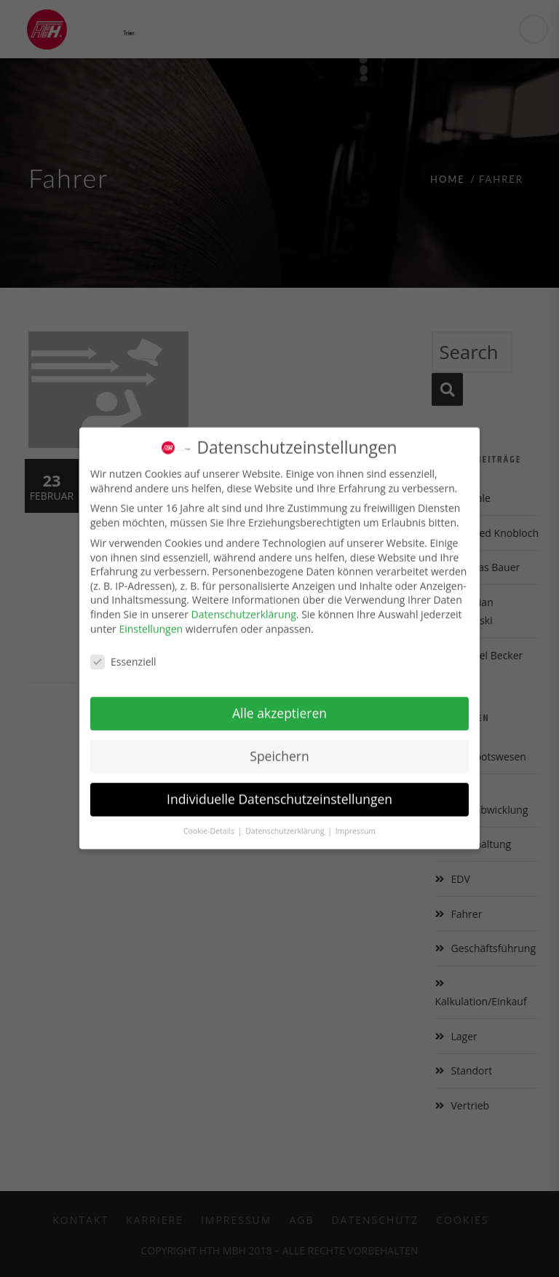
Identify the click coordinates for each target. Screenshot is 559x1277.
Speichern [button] (279, 746)
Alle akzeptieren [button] (279, 703)
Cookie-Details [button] (210, 821)
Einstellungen (151, 619)
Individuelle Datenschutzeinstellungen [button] (279, 789)
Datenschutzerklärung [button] (285, 821)
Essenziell (123, 652)
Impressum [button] (356, 821)
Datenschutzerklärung (243, 604)
